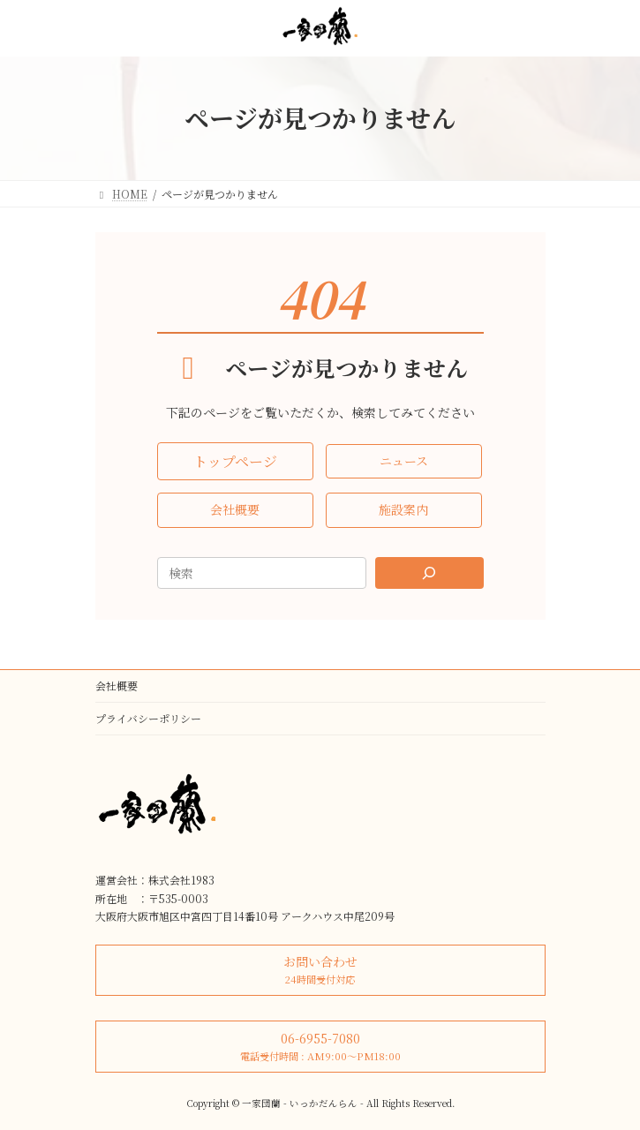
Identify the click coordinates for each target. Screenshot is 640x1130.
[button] (235, 461)
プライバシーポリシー (148, 718)
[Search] (429, 573)
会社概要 (116, 685)
